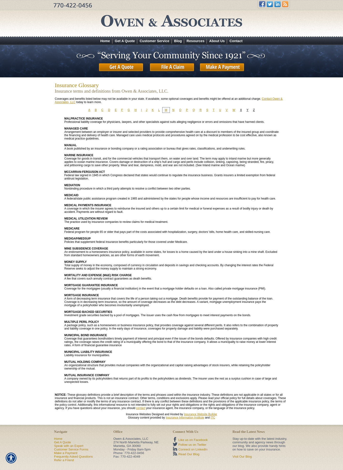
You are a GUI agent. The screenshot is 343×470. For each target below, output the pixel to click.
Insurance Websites (138, 414)
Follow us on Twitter (192, 444)
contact (140, 408)
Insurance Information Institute (185, 417)
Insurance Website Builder (200, 414)
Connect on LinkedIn (192, 449)
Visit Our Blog (242, 456)
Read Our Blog (188, 454)
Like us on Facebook (193, 440)
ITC (213, 417)
